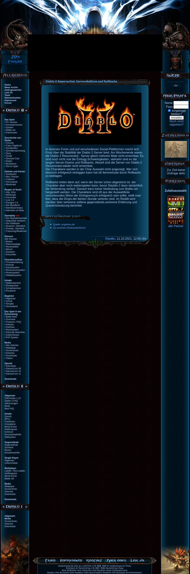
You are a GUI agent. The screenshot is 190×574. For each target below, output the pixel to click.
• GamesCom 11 (13, 373)
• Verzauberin (11, 306)
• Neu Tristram (12, 176)
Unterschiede (11, 463)
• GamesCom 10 (13, 371)
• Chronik (9, 143)
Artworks (9, 491)
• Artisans (9, 324)
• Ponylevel (10, 291)
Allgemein (9, 460)
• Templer (9, 303)
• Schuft (8, 301)
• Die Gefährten (12, 223)
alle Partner (176, 226)
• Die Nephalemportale (16, 218)
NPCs (7, 419)
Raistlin (110, 238)
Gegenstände (11, 445)
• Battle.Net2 (11, 316)
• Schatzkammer (13, 288)
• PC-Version (11, 122)
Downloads (10, 494)
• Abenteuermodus (14, 208)
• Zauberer (10, 252)
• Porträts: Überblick (14, 228)
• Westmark (10, 184)
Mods (7, 406)
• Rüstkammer (12, 285)
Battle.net (9, 478)
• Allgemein (10, 298)
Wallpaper (10, 486)
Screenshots (11, 489)
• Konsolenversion (13, 125)
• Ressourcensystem (15, 270)
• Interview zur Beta (14, 210)
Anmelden (176, 117)
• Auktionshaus (12, 335)
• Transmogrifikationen (16, 231)
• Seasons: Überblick (15, 226)
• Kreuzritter (10, 197)
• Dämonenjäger (13, 244)
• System (9, 127)
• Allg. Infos (10, 192)
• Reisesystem (12, 329)
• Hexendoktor (12, 246)
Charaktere (10, 424)
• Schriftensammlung (15, 150)
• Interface (10, 327)
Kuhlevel (9, 432)
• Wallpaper (10, 348)
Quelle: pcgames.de (64, 224)
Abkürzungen (11, 403)
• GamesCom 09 (13, 368)
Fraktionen (10, 421)
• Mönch (9, 249)
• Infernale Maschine (15, 332)
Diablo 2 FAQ (11, 401)
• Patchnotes (11, 132)
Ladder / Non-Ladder (15, 471)
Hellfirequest (11, 429)
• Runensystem (12, 272)
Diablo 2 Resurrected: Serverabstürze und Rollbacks (81, 81)
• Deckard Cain (12, 158)
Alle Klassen (11, 239)
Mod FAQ (9, 408)
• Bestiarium (11, 163)
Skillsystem (10, 437)
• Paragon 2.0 (11, 202)
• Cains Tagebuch (13, 145)
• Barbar (9, 241)
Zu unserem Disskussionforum (69, 227)
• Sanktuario (11, 174)
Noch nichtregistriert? (177, 123)
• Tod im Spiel (11, 166)
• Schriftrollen (11, 148)
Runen (8, 450)
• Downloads (11, 355)
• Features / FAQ (13, 322)
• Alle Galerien (12, 345)
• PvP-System (11, 337)
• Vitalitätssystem (13, 275)
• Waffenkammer (13, 283)
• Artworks (10, 353)
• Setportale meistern (15, 220)
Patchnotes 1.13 (13, 398)
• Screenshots (11, 350)
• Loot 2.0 (9, 200)
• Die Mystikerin (12, 205)
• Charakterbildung (14, 262)
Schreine (9, 447)
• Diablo (8, 161)
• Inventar (9, 265)
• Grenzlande (11, 182)
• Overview (10, 319)
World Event (11, 426)
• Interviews (10, 366)
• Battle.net (10, 130)
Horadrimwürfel (12, 452)
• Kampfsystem (12, 267)
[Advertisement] (48, 52)
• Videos (9, 358)
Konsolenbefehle (13, 434)
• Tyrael (8, 156)
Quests (8, 416)
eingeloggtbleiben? (178, 112)
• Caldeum (10, 179)
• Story (8, 153)
